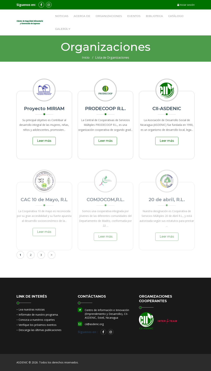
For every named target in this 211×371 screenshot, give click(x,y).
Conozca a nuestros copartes (37, 319)
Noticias (61, 16)
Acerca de (82, 16)
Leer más (44, 142)
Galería (62, 29)
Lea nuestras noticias (32, 309)
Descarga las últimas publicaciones (40, 330)
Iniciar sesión (186, 4)
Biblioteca (154, 16)
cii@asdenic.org (94, 324)
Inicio (85, 57)
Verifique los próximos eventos (37, 325)
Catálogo (176, 16)
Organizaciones (109, 16)
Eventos (133, 16)
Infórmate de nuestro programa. (38, 314)
